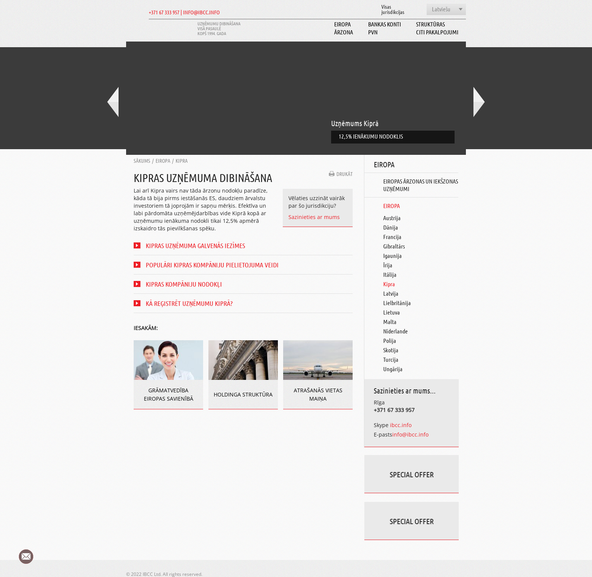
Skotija (390, 349)
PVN (373, 31)
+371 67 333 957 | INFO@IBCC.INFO (184, 12)
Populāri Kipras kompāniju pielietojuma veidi (212, 265)
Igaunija (392, 255)
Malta (389, 321)
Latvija (390, 293)
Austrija (392, 217)
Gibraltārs (394, 246)
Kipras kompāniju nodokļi (184, 284)
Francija (392, 236)
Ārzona (343, 31)
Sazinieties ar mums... (405, 390)
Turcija (390, 359)
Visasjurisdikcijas (392, 9)
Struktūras (430, 24)
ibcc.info (400, 425)
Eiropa (342, 24)
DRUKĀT (344, 173)
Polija (389, 340)
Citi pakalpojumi (437, 31)
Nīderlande (395, 331)
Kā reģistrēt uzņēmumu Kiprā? (189, 303)
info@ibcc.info (410, 434)
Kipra (182, 160)
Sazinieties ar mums (314, 217)
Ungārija (392, 368)
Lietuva (391, 312)
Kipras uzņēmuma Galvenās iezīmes (195, 245)
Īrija (387, 264)
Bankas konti (384, 24)
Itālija (389, 274)
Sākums (142, 160)
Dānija (390, 227)
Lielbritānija (397, 302)
